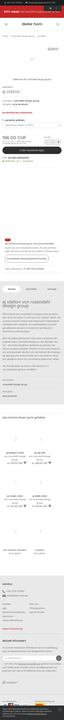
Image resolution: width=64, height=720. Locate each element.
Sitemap (6, 604)
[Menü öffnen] (6, 24)
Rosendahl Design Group (22, 36)
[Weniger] (47, 142)
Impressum (7, 616)
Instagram (9, 682)
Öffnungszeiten (37, 608)
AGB (4, 608)
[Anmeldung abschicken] (59, 658)
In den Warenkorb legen (32, 150)
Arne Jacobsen (20, 104)
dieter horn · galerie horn (32, 24)
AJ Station (42, 36)
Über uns (33, 604)
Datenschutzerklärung (13, 612)
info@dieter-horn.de (15, 595)
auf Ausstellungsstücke (32, 11)
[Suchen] (58, 24)
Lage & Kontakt (36, 612)
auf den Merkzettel (18, 157)
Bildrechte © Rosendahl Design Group (32, 79)
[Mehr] (58, 142)
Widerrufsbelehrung (12, 620)
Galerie (53, 49)
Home (5, 36)
